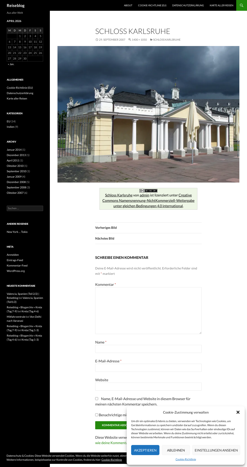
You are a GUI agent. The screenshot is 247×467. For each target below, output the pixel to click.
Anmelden (13, 254)
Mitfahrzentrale (16, 316)
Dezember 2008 (16, 182)
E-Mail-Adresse (108, 361)
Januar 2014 (14, 149)
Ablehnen (176, 450)
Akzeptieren (145, 450)
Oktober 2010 (15, 165)
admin (144, 195)
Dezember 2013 (16, 155)
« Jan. (11, 64)
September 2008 (16, 187)
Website (101, 380)
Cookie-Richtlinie (186, 459)
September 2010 (16, 171)
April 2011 (13, 160)
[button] (238, 412)
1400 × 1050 (139, 39)
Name (100, 342)
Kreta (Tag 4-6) (30, 311)
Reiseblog (15, 5)
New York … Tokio (17, 232)
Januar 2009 (14, 176)
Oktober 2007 (15, 192)
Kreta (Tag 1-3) (30, 330)
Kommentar (105, 284)
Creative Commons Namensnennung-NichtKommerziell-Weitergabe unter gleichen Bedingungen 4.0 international (148, 200)
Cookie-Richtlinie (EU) (152, 5)
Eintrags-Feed (15, 260)
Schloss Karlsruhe (167, 39)
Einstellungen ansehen (216, 450)
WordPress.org (16, 271)
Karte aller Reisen (221, 5)
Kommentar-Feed (17, 265)
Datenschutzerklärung (188, 5)
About (128, 5)
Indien (10, 126)
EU (8, 121)
